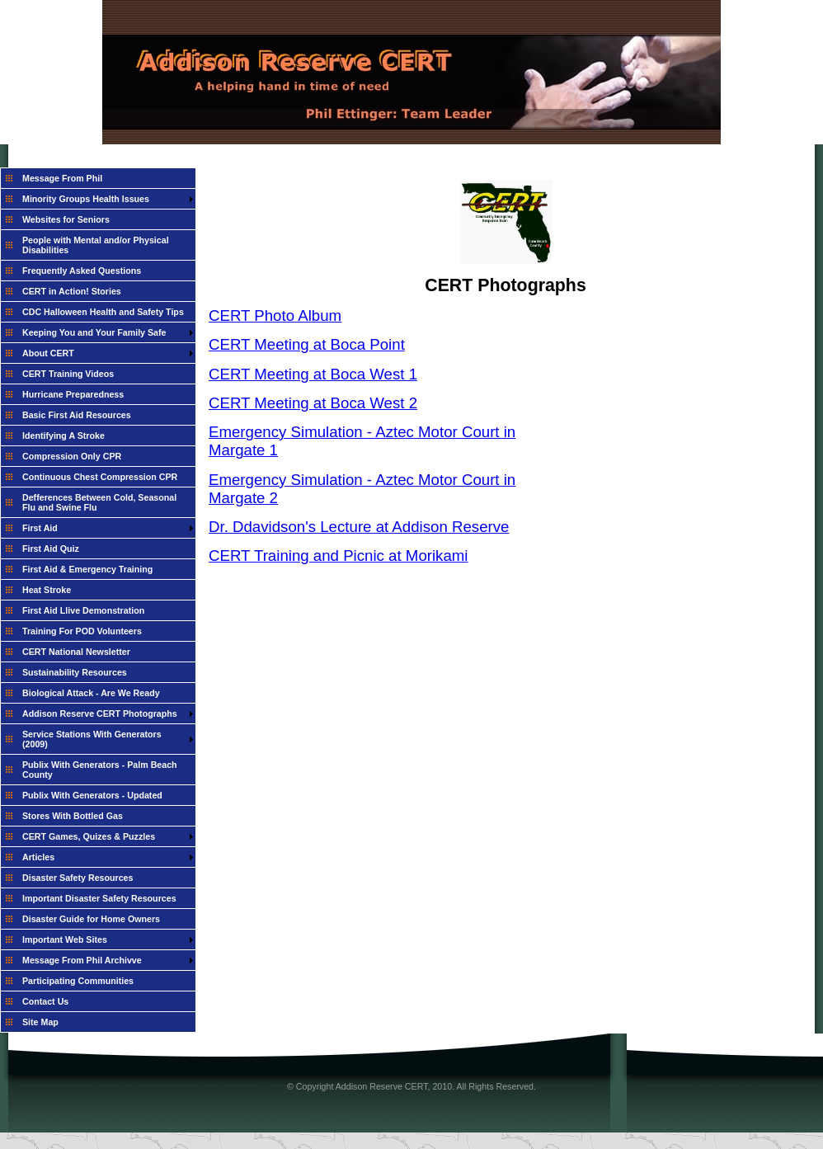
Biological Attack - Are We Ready (91, 693)
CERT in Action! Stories (71, 291)
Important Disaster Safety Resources (99, 898)
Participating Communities (78, 981)
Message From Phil (62, 178)
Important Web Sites (64, 939)
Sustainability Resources (74, 672)
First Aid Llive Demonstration (83, 610)
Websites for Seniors (66, 219)
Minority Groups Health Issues (85, 199)
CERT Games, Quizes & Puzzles (88, 836)
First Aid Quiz (50, 548)
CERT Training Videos (68, 374)
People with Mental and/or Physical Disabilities (95, 245)
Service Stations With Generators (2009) (92, 739)
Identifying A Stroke (63, 435)
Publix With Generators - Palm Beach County (99, 769)
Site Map (40, 1022)
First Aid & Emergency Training (87, 569)
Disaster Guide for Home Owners (91, 919)
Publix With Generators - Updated (92, 795)
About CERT (48, 353)
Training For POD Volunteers (82, 631)
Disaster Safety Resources (77, 878)
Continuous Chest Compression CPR (99, 477)
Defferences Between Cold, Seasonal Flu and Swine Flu (99, 502)
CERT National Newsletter (76, 652)
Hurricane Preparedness (73, 394)
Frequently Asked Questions (81, 270)
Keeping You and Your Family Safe (94, 332)
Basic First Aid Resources (76, 415)
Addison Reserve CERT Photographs (99, 713)
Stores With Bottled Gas (72, 816)
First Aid (40, 528)
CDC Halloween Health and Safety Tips (103, 312)
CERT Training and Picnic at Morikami (338, 555)
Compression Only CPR (71, 456)
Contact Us (45, 1001)
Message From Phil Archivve (82, 960)
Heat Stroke (46, 590)
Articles (38, 857)
